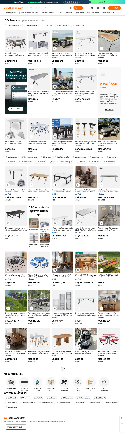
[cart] (98, 8)
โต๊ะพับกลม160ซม (67, 398)
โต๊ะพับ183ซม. (111, 157)
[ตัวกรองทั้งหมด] (13, 25)
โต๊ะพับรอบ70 (40, 162)
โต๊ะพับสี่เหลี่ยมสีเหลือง (46, 403)
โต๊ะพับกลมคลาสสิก (63, 403)
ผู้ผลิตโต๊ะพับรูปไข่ (100, 398)
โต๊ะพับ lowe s (25, 398)
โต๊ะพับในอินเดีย (11, 398)
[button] (71, 8)
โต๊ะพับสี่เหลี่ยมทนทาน (111, 403)
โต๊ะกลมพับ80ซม (109, 162)
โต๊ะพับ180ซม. (10, 162)
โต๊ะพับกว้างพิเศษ (11, 407)
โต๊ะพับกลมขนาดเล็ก (83, 398)
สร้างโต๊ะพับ (38, 398)
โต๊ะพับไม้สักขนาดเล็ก (62, 157)
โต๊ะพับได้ (52, 162)
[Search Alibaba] (49, 8)
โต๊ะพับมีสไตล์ (80, 162)
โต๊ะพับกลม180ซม (11, 157)
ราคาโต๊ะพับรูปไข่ (66, 162)
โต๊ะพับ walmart (11, 403)
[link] (122, 418)
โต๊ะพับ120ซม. (94, 162)
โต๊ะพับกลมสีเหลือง (25, 162)
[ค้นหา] (78, 8)
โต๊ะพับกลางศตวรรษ (79, 157)
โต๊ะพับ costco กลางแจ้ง (29, 157)
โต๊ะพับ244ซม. (46, 157)
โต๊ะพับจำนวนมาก (94, 403)
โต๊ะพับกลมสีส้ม (52, 398)
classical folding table (28, 403)
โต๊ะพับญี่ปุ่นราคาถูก (96, 157)
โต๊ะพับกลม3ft (79, 403)
